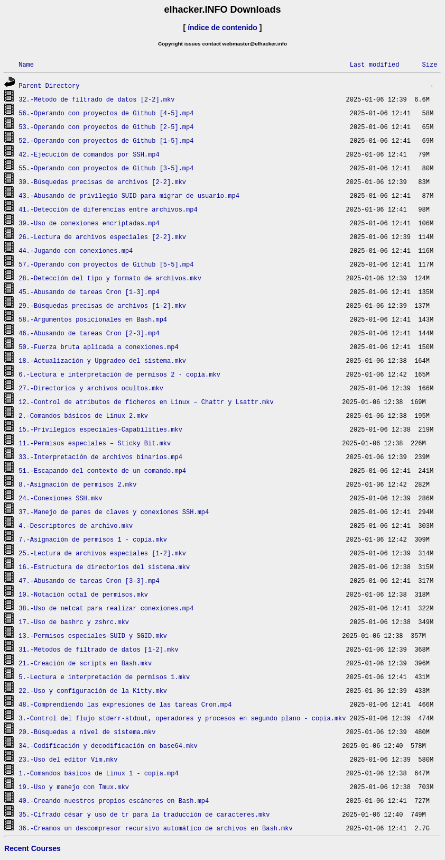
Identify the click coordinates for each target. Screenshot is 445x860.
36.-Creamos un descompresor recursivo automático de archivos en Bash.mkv (155, 828)
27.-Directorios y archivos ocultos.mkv (90, 387)
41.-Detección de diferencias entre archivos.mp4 (107, 209)
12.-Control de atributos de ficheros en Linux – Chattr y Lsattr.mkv (145, 401)
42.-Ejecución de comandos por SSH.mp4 (88, 154)
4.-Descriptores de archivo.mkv (75, 525)
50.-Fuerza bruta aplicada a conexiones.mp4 (98, 346)
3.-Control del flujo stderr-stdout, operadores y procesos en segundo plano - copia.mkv (182, 717)
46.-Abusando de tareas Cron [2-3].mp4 (88, 332)
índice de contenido (222, 27)
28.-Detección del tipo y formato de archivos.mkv (109, 277)
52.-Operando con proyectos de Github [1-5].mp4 (105, 140)
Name (26, 64)
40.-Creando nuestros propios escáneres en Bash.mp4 (113, 800)
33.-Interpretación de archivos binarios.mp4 (100, 456)
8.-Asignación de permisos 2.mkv (77, 484)
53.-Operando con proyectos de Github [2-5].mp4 (105, 126)
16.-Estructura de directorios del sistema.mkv (104, 566)
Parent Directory (48, 85)
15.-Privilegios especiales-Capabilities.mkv (100, 429)
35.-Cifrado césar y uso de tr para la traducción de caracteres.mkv (144, 814)
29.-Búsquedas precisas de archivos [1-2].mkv (102, 305)
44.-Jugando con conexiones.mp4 (75, 250)
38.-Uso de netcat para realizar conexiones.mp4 (105, 607)
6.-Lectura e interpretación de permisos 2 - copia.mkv (119, 374)
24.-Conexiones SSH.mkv (60, 497)
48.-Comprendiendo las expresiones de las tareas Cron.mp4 (124, 704)
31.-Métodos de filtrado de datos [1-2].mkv (98, 649)
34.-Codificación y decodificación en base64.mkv (107, 745)
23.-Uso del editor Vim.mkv (67, 759)
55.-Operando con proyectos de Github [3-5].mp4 (105, 167)
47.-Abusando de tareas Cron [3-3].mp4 (88, 580)
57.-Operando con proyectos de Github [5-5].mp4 (105, 264)
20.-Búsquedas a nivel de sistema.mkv (86, 731)
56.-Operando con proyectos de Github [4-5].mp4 (105, 112)
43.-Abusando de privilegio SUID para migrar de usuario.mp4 (128, 195)
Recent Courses (32, 848)
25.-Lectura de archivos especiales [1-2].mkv (102, 552)
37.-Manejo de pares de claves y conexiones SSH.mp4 (113, 511)
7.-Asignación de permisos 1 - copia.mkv (92, 539)
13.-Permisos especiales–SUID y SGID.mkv (92, 635)
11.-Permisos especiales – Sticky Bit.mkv (94, 442)
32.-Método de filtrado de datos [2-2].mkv (96, 99)
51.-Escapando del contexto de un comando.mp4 (102, 470)
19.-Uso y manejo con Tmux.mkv (73, 786)
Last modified (375, 64)
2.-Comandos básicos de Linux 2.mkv (83, 415)
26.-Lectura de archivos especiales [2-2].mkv (102, 236)
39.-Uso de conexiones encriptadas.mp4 (88, 222)
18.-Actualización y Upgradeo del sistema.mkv (102, 360)
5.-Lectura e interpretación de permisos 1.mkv (104, 676)
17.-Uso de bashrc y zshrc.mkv (73, 621)
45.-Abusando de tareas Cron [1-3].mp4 (88, 291)
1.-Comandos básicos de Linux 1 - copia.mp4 (98, 772)
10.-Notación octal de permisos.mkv (83, 594)
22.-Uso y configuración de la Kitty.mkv (92, 690)
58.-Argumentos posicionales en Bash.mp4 (92, 319)
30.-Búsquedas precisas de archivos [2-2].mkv (102, 181)
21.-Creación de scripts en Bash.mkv (85, 662)
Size (429, 64)
